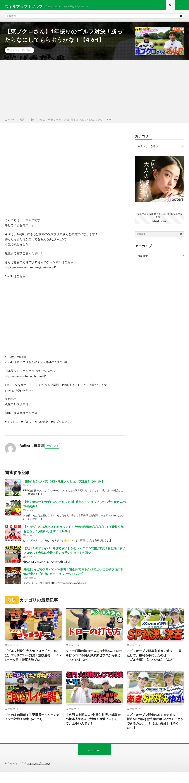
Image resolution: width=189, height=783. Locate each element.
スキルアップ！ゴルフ (39, 774)
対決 (28, 53)
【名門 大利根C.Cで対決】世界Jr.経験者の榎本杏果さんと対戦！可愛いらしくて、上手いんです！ (93, 729)
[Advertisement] (94, 92)
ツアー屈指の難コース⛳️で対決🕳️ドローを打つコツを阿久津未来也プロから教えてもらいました (94, 659)
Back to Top (94, 761)
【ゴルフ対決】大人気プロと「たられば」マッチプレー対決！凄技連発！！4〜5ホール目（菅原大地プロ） (32, 661)
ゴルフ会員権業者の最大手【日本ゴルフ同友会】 (160, 218)
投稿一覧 (51, 448)
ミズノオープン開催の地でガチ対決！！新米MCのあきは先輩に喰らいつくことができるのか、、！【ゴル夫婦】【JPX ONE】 (155, 731)
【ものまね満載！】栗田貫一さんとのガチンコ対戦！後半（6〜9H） (32, 726)
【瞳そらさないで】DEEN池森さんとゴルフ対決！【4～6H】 (63, 484)
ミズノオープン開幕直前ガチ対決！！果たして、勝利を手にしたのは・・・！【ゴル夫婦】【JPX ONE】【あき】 (154, 661)
